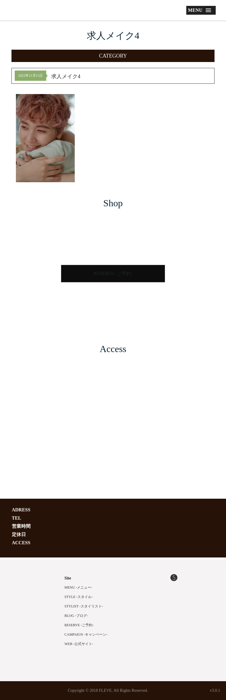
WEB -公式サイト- (78, 644)
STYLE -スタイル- (78, 597)
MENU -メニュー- (78, 587)
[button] (113, 56)
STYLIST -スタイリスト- (83, 606)
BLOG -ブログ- (76, 616)
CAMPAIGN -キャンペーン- (85, 634)
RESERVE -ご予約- (113, 273)
